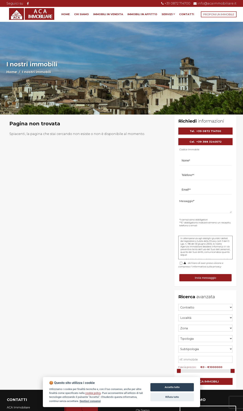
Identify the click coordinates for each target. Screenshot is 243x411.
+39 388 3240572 (209, 141)
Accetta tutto (172, 387)
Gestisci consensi (90, 401)
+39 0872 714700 (208, 131)
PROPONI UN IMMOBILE (218, 14)
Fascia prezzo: (187, 367)
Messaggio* (186, 201)
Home (11, 72)
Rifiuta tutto (172, 396)
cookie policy (92, 392)
